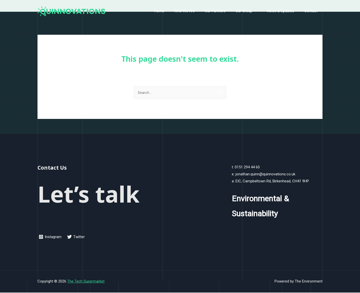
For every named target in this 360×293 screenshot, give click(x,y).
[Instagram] (50, 237)
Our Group (250, 11)
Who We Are (196, 11)
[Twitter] (76, 237)
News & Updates (284, 11)
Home (173, 11)
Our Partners (224, 11)
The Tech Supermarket (85, 282)
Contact (312, 11)
